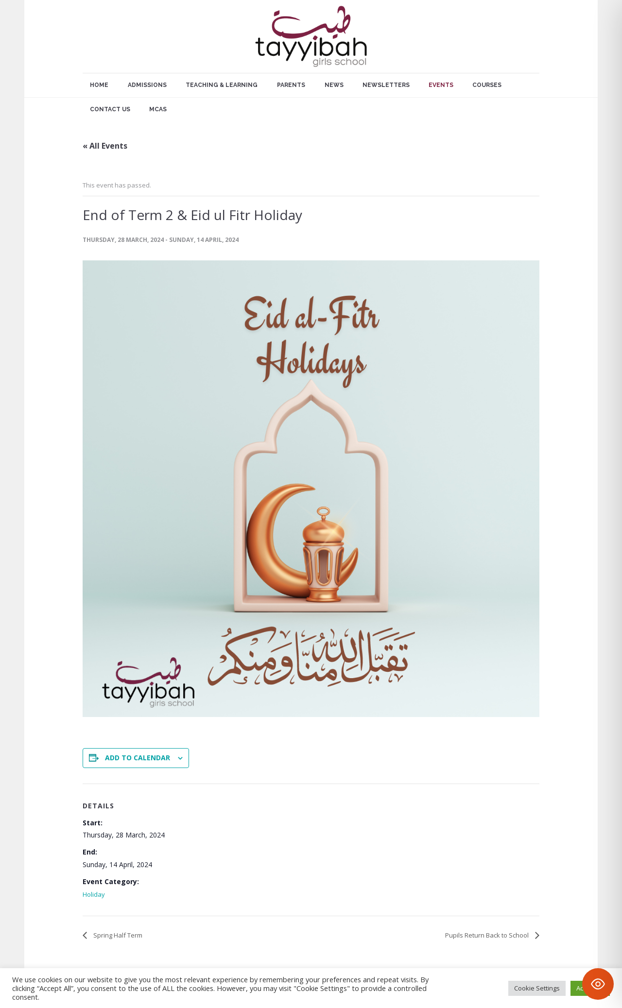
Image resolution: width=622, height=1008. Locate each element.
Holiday (94, 894)
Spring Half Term (117, 935)
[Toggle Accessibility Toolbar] (598, 984)
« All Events (105, 145)
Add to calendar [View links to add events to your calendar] (137, 757)
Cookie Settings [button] (537, 988)
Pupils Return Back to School (487, 935)
